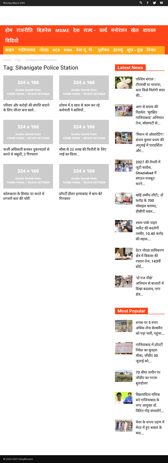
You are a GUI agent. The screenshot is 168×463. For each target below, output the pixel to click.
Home (7, 59)
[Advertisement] (113, 15)
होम (8, 30)
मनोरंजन (119, 30)
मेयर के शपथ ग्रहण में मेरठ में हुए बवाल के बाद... (150, 427)
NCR (56, 50)
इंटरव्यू (118, 50)
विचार (151, 50)
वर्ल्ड (103, 30)
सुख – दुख (135, 50)
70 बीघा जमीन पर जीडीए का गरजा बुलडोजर (148, 377)
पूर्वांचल (103, 50)
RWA (68, 50)
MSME (62, 30)
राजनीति (24, 30)
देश (76, 30)
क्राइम (9, 50)
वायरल (149, 30)
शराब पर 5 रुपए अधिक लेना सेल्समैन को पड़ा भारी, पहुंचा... (150, 328)
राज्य (90, 30)
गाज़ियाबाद (27, 50)
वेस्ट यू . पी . (85, 50)
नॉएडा (44, 50)
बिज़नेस (44, 30)
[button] (141, 3)
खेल (135, 30)
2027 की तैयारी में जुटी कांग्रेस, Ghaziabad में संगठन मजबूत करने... (148, 173)
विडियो (12, 41)
